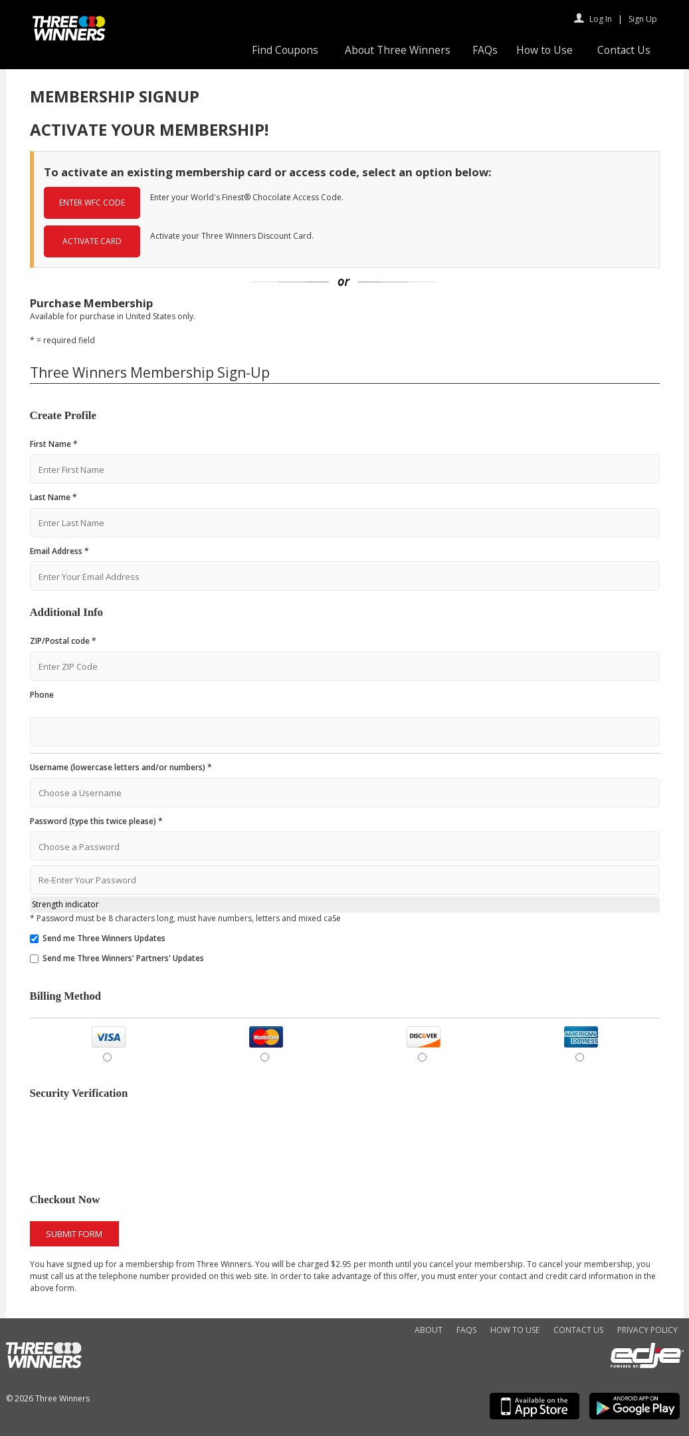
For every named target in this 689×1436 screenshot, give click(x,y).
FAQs (485, 50)
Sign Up (643, 19)
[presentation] (131, 1142)
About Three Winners (397, 50)
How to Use (544, 50)
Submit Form (74, 1234)
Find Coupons (285, 50)
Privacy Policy (647, 1330)
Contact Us (623, 50)
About (429, 1330)
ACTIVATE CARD (92, 241)
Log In (600, 19)
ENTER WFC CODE (92, 202)
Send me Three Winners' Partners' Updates (123, 958)
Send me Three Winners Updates (104, 938)
